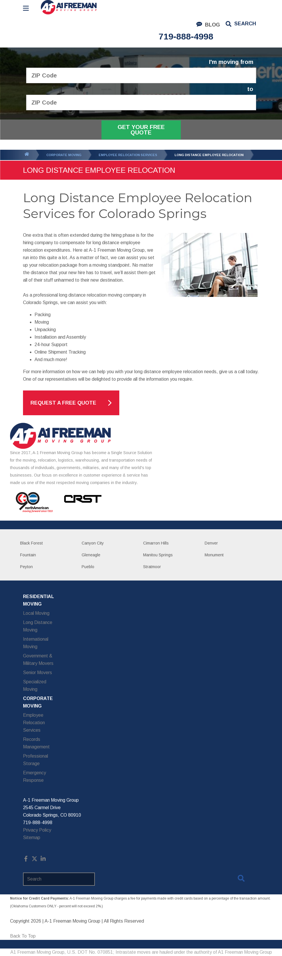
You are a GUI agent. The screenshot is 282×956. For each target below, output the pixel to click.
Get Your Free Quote (141, 130)
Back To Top (23, 936)
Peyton (26, 566)
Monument (214, 555)
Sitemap (31, 837)
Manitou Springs (158, 555)
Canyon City (93, 543)
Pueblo (88, 566)
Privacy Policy (37, 830)
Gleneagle (91, 555)
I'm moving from (231, 62)
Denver (211, 543)
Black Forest (31, 543)
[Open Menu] (26, 8)
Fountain (28, 555)
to (250, 89)
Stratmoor (152, 566)
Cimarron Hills (156, 543)
